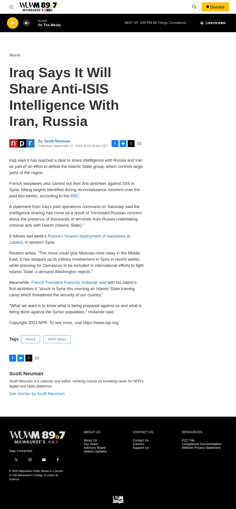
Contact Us (141, 440)
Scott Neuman (57, 141)
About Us (90, 440)
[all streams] (212, 23)
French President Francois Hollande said (68, 282)
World (14, 55)
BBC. (75, 196)
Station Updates (95, 451)
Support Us (141, 448)
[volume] (26, 23)
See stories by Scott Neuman (37, 393)
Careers (138, 444)
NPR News (57, 339)
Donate (217, 7)
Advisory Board (95, 448)
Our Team (91, 444)
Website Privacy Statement (201, 448)
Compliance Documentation (201, 444)
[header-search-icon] (194, 7)
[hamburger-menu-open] (11, 6)
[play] (12, 23)
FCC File (188, 440)
